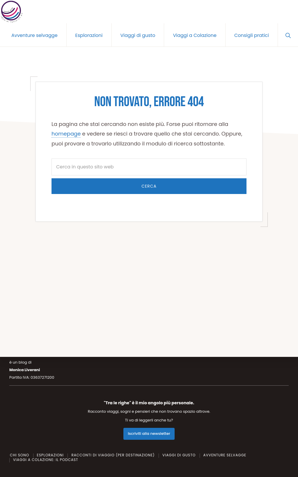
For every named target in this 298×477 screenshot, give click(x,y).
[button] (288, 35)
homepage (66, 133)
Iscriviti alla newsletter (149, 433)
